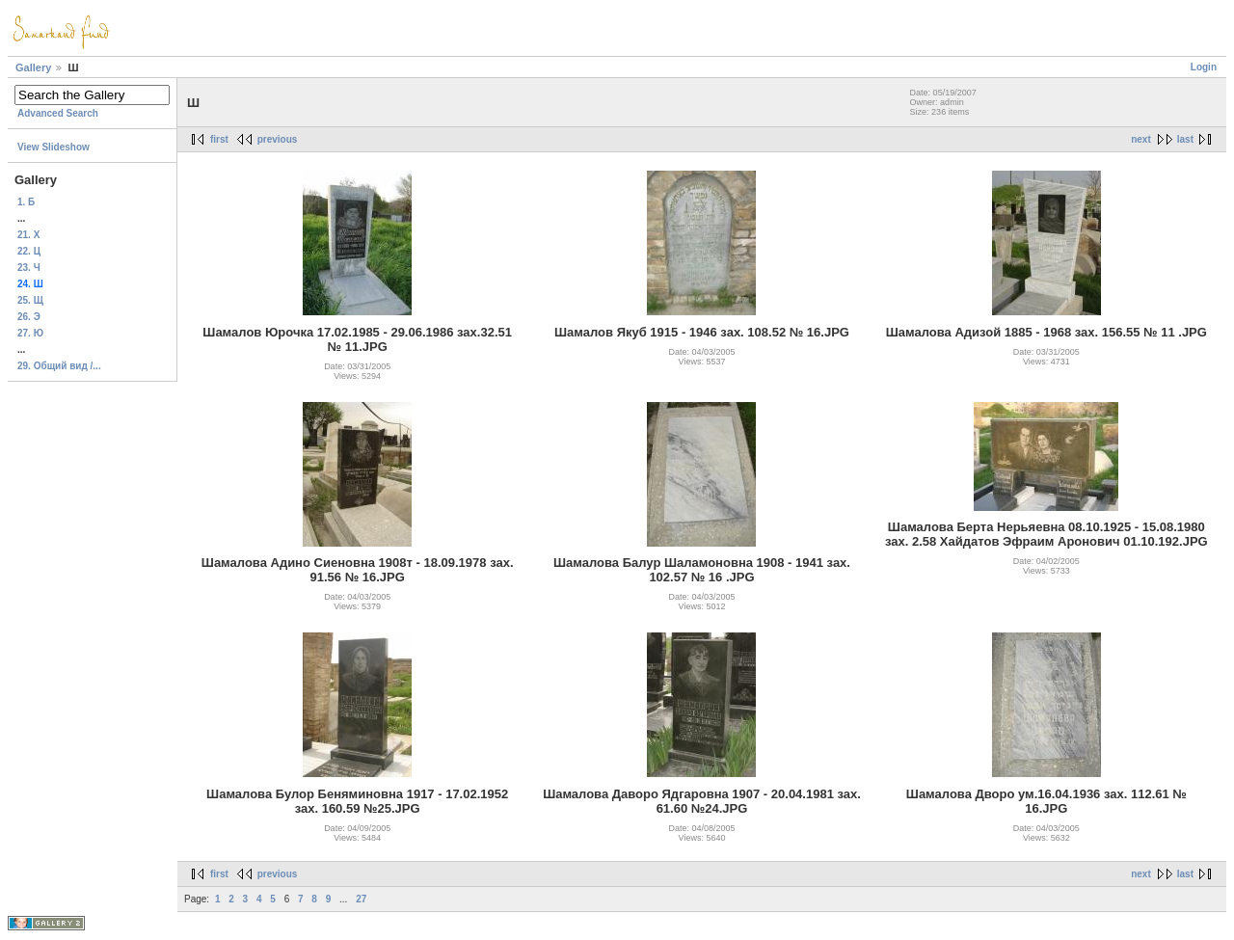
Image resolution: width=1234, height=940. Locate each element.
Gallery (33, 67)
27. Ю (30, 333)
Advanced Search (57, 113)
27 (361, 899)
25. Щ (30, 300)
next (1141, 139)
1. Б (26, 202)
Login (1204, 67)
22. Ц (28, 251)
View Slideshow (53, 147)
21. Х (28, 234)
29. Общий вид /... (59, 366)
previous (277, 139)
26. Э (28, 316)
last (1185, 139)
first (219, 139)
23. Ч (28, 267)
